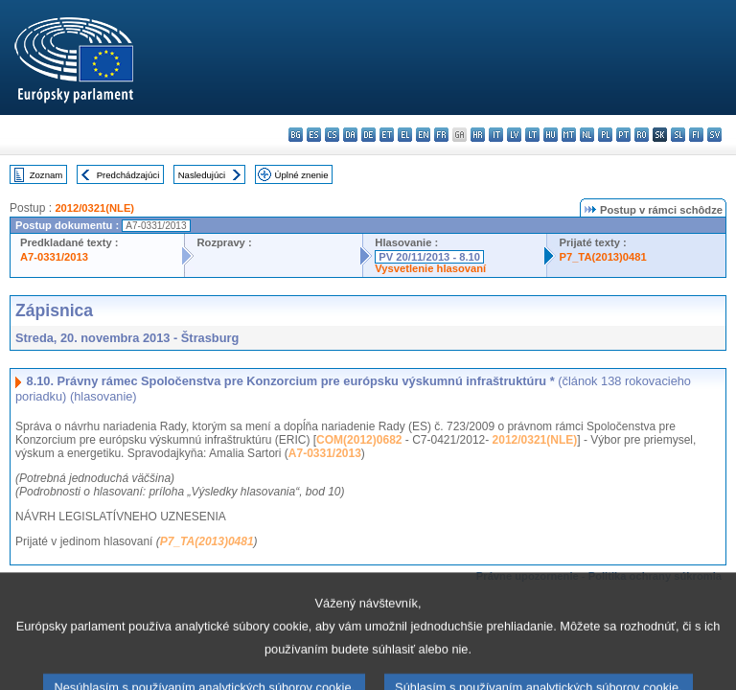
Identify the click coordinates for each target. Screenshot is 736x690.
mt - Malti (569, 134)
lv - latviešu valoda (514, 134)
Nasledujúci (202, 175)
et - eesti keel (387, 134)
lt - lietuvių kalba (532, 134)
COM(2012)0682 (359, 440)
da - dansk (350, 134)
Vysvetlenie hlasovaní (430, 268)
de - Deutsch (368, 134)
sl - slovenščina (678, 134)
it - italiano (496, 134)
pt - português (623, 134)
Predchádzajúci (128, 175)
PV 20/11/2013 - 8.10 (429, 257)
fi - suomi (696, 134)
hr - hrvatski (478, 134)
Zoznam (46, 175)
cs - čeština (332, 134)
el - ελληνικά (405, 134)
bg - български (295, 134)
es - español (314, 134)
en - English (423, 134)
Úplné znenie (302, 175)
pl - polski (605, 134)
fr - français (441, 134)
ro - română (641, 134)
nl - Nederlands (587, 134)
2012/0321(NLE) (94, 208)
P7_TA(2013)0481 (602, 257)
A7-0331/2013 (54, 257)
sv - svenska (714, 134)
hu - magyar (550, 134)
